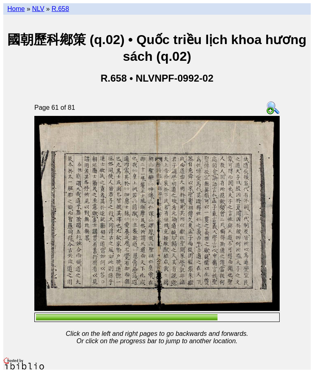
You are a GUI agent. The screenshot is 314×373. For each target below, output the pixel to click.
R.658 (60, 8)
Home (16, 8)
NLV (38, 8)
